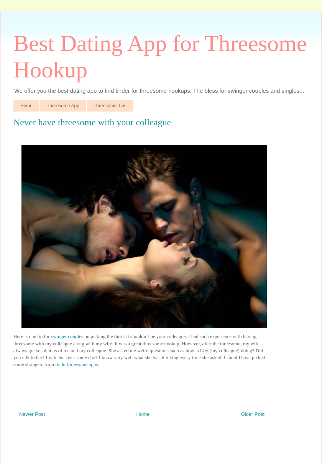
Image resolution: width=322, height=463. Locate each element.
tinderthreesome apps (76, 364)
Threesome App (63, 105)
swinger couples (67, 336)
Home (26, 105)
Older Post (252, 414)
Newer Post (32, 414)
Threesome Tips (110, 105)
